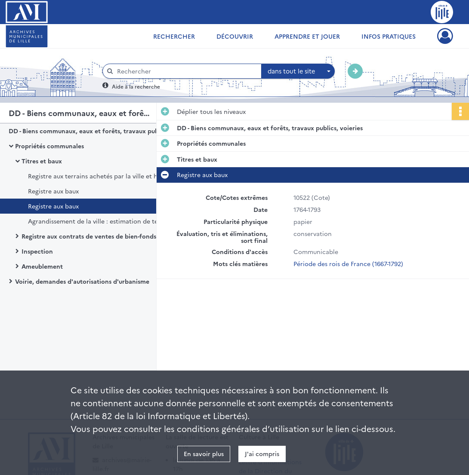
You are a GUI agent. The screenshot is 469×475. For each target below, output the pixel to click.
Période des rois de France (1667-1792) (348, 263)
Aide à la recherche (136, 86)
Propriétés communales (49, 145)
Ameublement (42, 266)
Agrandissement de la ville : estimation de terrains (101, 221)
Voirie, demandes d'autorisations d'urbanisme (82, 281)
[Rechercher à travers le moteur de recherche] (186, 71)
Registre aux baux (53, 191)
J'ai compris (262, 453)
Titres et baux (42, 160)
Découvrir (234, 36)
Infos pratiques (388, 36)
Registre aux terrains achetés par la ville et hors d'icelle (108, 176)
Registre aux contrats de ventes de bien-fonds (89, 236)
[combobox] (298, 71)
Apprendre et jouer (307, 36)
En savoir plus (204, 453)
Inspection (37, 251)
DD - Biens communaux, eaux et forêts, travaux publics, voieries (95, 130)
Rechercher (174, 36)
